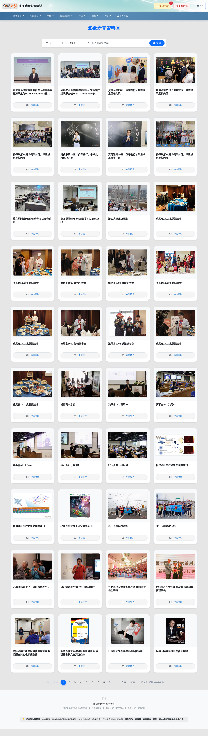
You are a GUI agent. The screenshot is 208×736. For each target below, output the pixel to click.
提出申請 (164, 5)
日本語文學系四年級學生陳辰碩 (125, 651)
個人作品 (122, 16)
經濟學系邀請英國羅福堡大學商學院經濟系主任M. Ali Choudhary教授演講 (32, 93)
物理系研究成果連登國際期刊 (172, 465)
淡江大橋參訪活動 (118, 218)
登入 (200, 6)
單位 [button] (81, 16)
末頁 (133, 682)
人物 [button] (106, 16)
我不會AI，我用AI (118, 404)
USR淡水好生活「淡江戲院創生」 (31, 587)
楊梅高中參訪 (68, 404)
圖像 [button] (94, 16)
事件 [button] (49, 16)
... (116, 682)
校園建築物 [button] (65, 16)
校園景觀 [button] (34, 16)
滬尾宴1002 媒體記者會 (169, 218)
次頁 (123, 682)
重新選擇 (182, 6)
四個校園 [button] (17, 16)
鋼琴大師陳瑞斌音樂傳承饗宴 (172, 651)
